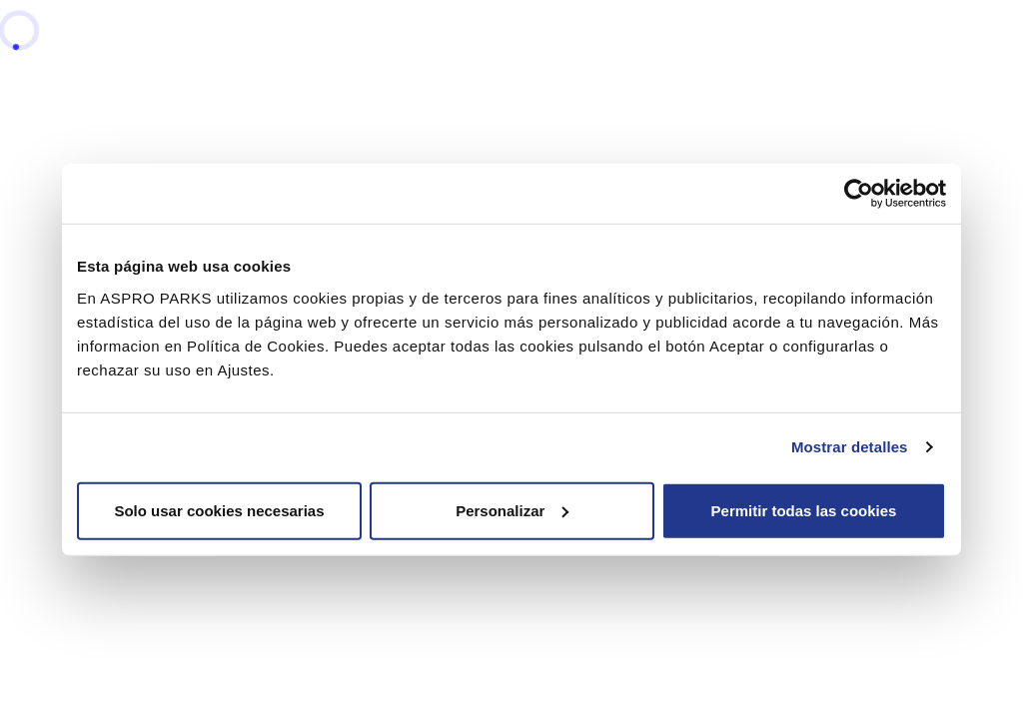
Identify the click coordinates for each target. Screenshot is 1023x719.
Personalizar (512, 509)
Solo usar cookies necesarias (219, 509)
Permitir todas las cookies (804, 509)
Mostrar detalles (849, 446)
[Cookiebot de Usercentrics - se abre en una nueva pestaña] (858, 194)
